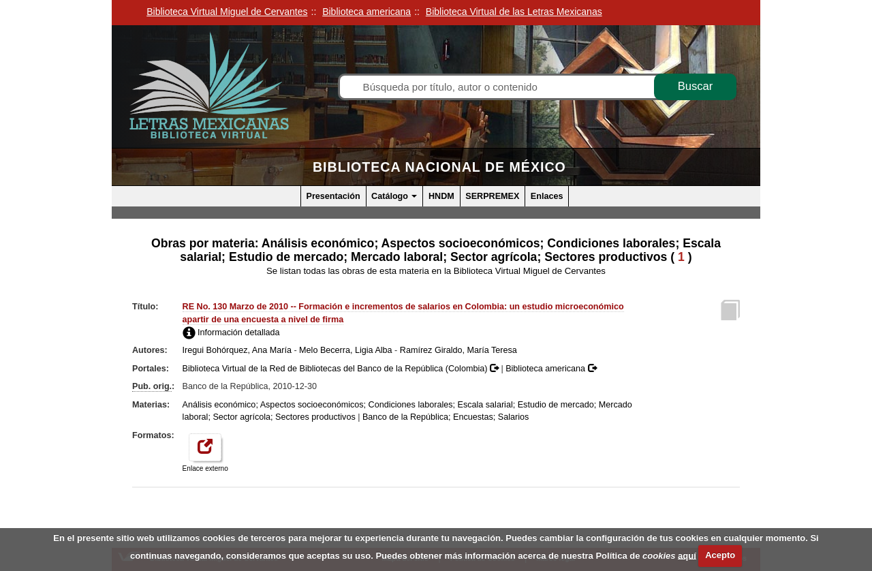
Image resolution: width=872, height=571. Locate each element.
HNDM (441, 196)
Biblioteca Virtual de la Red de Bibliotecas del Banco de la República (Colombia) (342, 368)
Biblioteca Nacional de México (439, 166)
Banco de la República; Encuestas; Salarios (445, 417)
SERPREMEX (492, 196)
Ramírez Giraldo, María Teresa (458, 350)
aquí (687, 555)
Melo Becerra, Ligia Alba (345, 350)
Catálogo (394, 196)
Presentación (333, 196)
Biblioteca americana (550, 368)
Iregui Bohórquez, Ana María (237, 350)
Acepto (720, 555)
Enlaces (547, 196)
